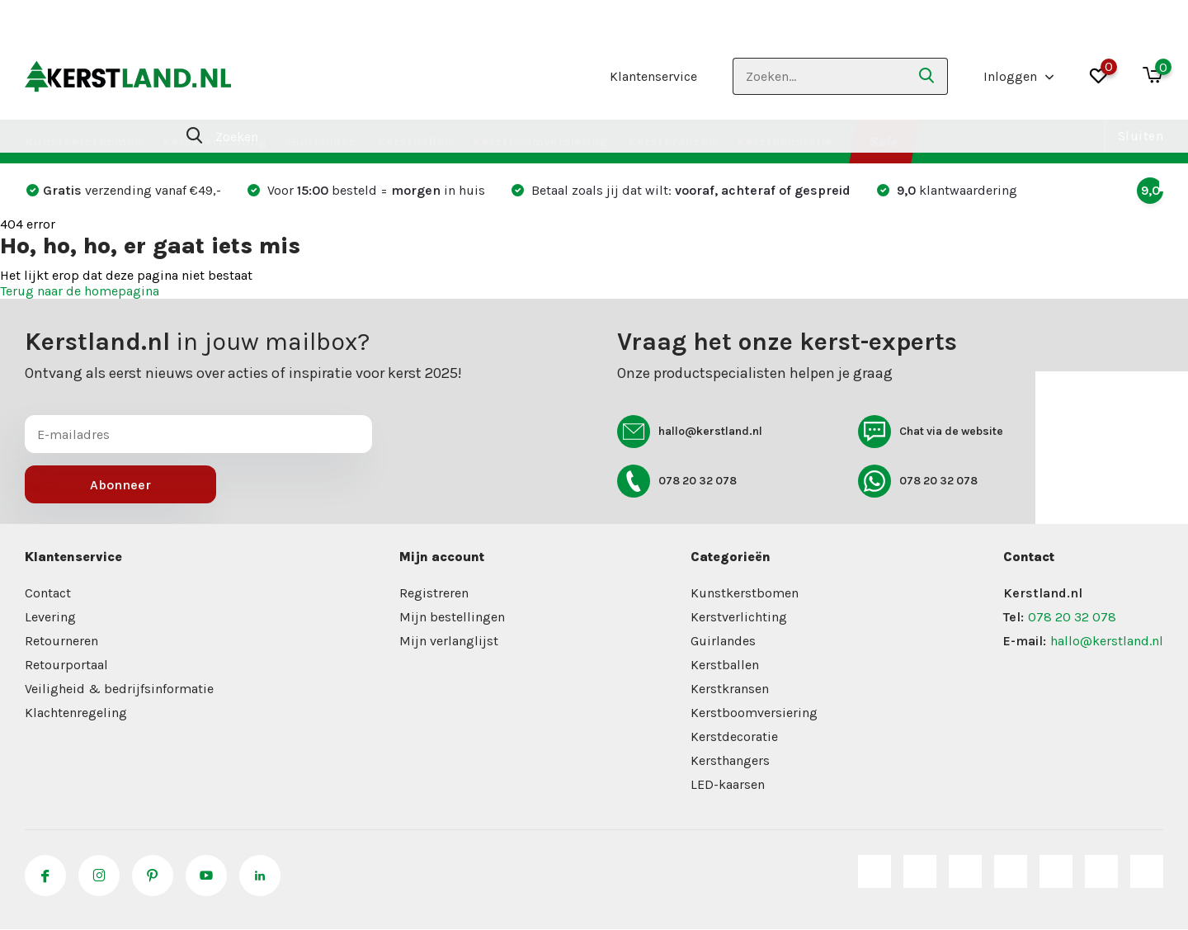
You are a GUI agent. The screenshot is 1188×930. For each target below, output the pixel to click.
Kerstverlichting (214, 141)
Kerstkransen (672, 141)
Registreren (434, 593)
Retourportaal (66, 665)
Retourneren (61, 641)
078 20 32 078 (677, 481)
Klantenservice (653, 76)
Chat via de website (930, 431)
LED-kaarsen (728, 784)
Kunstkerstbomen (83, 141)
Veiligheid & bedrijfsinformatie (119, 688)
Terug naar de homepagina (79, 291)
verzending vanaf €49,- (123, 190)
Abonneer (120, 485)
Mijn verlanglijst (448, 641)
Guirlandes (321, 141)
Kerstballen (414, 141)
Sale (883, 141)
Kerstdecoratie (784, 141)
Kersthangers (730, 760)
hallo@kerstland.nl (689, 431)
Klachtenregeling (76, 712)
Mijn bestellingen (452, 617)
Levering (50, 617)
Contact (48, 593)
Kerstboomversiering (540, 141)
